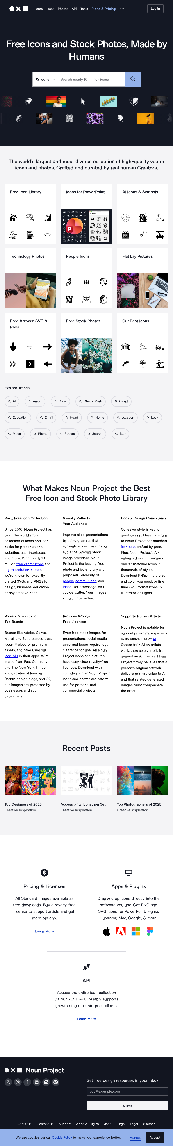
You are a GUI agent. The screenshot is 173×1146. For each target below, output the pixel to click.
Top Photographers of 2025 (139, 804)
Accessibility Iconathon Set (83, 804)
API (74, 9)
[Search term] (91, 79)
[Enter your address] (127, 1091)
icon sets (128, 547)
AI (154, 639)
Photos (63, 9)
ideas (67, 587)
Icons (50, 9)
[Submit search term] (133, 79)
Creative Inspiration (20, 810)
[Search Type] (44, 79)
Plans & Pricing (103, 9)
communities (85, 581)
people (68, 581)
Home (38, 9)
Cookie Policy (62, 1138)
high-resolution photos (23, 569)
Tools (84, 9)
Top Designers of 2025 (23, 804)
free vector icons (30, 564)
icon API (11, 656)
